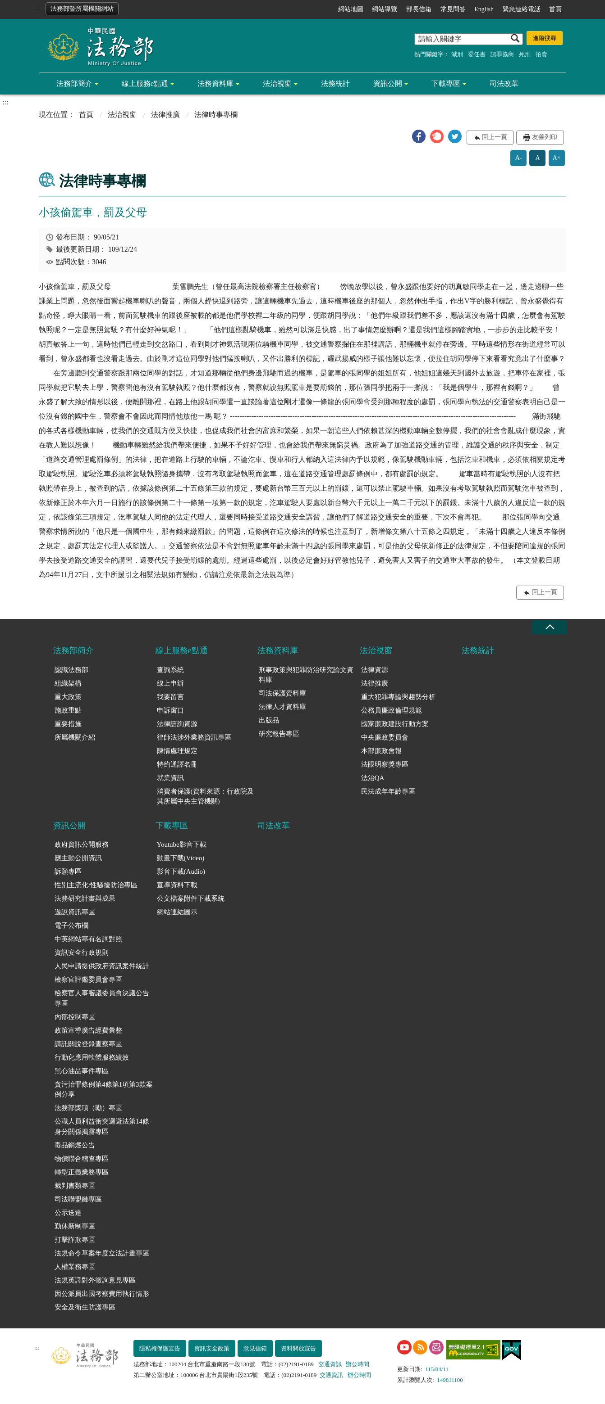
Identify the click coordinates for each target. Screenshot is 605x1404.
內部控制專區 (75, 1016)
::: (37, 7)
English (484, 9)
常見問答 (453, 9)
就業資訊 (170, 777)
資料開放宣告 (298, 1348)
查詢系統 (170, 669)
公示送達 (68, 1212)
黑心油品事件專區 (82, 1070)
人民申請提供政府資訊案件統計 (102, 966)
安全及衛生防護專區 (85, 1307)
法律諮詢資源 (177, 723)
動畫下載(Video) (181, 858)
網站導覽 (384, 9)
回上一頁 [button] (494, 137)
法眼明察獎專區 (384, 764)
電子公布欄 (71, 925)
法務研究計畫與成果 (85, 898)
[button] (419, 136)
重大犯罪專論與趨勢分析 (398, 696)
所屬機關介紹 (75, 737)
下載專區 (445, 83)
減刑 (457, 54)
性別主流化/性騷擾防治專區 (96, 885)
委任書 (477, 54)
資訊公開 (387, 83)
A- (518, 157)
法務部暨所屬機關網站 (82, 8)
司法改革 (504, 83)
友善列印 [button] (544, 137)
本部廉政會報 (381, 750)
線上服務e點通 (145, 83)
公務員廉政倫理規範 (391, 710)
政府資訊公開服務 (82, 844)
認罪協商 (502, 54)
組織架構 (68, 683)
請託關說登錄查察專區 (88, 1043)
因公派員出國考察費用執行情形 (102, 1293)
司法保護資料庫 (282, 693)
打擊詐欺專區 (75, 1239)
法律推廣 (165, 114)
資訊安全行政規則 (82, 952)
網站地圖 (350, 9)
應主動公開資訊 (78, 858)
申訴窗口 (170, 710)
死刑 (525, 54)
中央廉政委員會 (384, 737)
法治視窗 (277, 83)
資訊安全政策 (211, 1348)
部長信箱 (418, 9)
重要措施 (68, 723)
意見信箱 (255, 1348)
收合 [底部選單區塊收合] (549, 627)
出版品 (269, 720)
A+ (557, 157)
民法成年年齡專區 (388, 791)
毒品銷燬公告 (75, 1145)
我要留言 (170, 696)
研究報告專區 (279, 733)
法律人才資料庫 (282, 706)
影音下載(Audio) (181, 871)
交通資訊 (330, 1364)
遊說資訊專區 (75, 912)
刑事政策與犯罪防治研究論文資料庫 (306, 675)
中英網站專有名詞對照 (88, 939)
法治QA (373, 777)
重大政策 (68, 696)
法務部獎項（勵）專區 (88, 1107)
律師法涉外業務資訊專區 (194, 737)
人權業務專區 (75, 1266)
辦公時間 (357, 1364)
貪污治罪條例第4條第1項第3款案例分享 (104, 1089)
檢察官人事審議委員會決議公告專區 (102, 998)
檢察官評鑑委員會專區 (88, 979)
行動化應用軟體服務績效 (92, 1057)
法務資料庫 (215, 83)
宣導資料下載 (177, 885)
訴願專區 (68, 871)
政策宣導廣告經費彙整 (88, 1030)
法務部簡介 (74, 83)
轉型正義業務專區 (82, 1172)
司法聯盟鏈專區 (78, 1199)
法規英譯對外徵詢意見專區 (95, 1280)
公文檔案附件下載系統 (191, 898)
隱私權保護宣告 (159, 1348)
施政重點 (68, 710)
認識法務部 (71, 669)
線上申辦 (170, 683)
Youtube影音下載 (181, 844)
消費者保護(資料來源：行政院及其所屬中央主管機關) (205, 796)
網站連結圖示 (177, 912)
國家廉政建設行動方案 (395, 723)
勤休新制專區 (75, 1226)
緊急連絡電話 (522, 9)
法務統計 (335, 83)
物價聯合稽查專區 (82, 1158)
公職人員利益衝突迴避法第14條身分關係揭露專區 (102, 1126)
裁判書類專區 (75, 1185)
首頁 (555, 9)
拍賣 (541, 54)
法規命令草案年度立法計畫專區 (102, 1253)
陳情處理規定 (177, 750)
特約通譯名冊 (177, 764)
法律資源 (374, 669)
